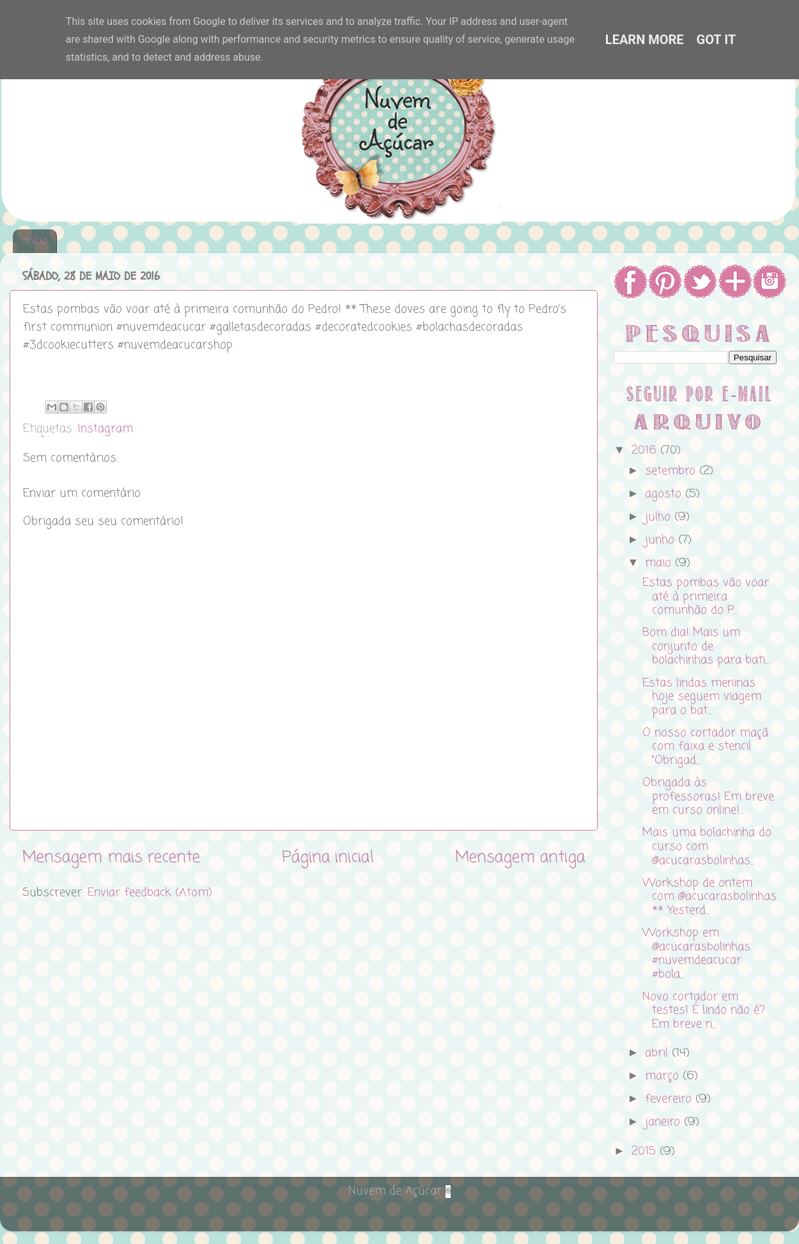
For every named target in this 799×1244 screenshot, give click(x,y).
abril (658, 1053)
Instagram (105, 429)
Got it (716, 39)
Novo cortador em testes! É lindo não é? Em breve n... (703, 1010)
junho (661, 540)
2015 (646, 1151)
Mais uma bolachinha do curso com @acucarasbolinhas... (707, 846)
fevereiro (670, 1099)
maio (660, 563)
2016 (646, 450)
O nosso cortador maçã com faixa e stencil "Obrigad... (705, 746)
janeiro (664, 1122)
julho (659, 517)
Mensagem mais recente (111, 857)
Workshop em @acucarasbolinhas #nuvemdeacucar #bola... (696, 953)
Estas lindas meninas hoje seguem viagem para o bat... (701, 696)
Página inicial (328, 857)
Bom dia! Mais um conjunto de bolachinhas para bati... (705, 646)
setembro (672, 471)
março (664, 1076)
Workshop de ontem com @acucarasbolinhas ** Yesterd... (709, 896)
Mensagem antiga (520, 857)
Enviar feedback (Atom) (150, 893)
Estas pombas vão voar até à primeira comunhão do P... (705, 596)
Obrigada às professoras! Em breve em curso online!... (708, 796)
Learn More (644, 39)
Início (36, 241)
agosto (665, 494)
